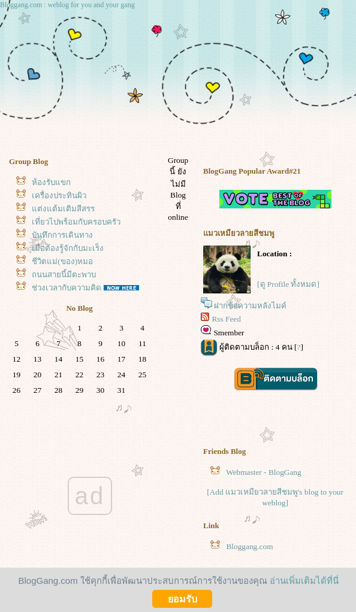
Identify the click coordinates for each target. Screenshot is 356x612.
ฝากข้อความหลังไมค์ (250, 305)
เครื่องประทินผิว (59, 195)
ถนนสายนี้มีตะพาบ (64, 274)
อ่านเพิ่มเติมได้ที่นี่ (304, 580)
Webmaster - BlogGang (263, 472)
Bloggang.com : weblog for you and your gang (67, 5)
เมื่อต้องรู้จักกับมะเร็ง (68, 248)
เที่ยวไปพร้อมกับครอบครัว (76, 221)
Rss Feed (226, 318)
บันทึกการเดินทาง (62, 235)
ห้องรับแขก (51, 182)
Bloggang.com (249, 546)
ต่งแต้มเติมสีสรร (63, 208)
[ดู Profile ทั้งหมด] (288, 284)
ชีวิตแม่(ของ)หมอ (62, 261)
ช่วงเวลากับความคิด (66, 287)
